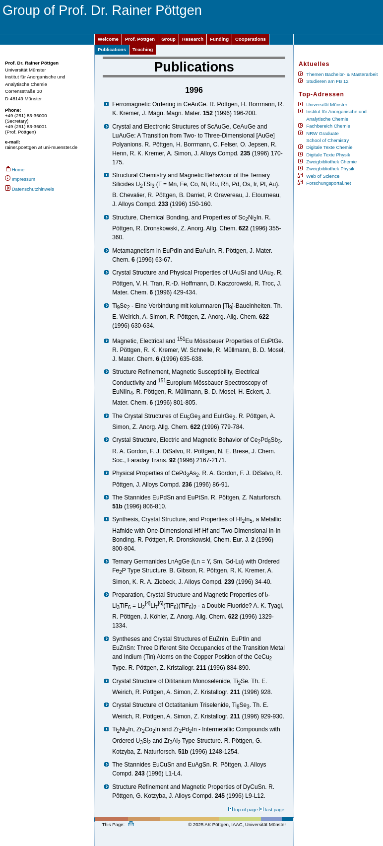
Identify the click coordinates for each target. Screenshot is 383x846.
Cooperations (250, 39)
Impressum (23, 179)
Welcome (108, 39)
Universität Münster (326, 104)
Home (18, 169)
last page (274, 809)
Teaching (142, 49)
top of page (246, 809)
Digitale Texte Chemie (329, 147)
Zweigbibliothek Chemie (331, 161)
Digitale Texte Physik (328, 154)
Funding (219, 39)
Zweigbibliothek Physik (330, 168)
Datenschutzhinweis (33, 189)
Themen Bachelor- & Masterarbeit (342, 74)
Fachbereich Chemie (328, 126)
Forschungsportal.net (328, 183)
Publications (112, 49)
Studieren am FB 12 (327, 81)
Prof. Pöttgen (140, 39)
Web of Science (322, 176)
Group (168, 39)
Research (192, 39)
